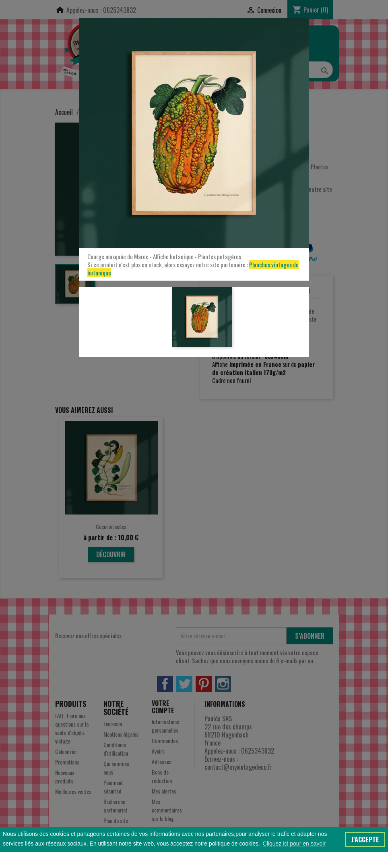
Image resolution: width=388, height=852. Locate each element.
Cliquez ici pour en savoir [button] (294, 843)
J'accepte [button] (365, 839)
